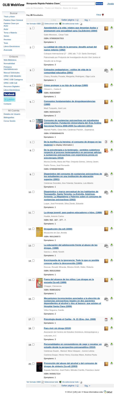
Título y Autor (9, 17)
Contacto (7, 104)
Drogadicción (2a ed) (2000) (58, 229)
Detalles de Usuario (12, 114)
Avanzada (8, 50)
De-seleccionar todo (72, 24)
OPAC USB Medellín (12, 76)
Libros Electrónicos (12, 46)
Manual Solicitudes (12, 73)
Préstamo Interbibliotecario (11, 68)
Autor (6, 29)
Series (6, 36)
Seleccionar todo (53, 24)
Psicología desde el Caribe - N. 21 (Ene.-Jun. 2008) (70, 319)
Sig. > (87, 20)
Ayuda (110, 3)
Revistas (7, 40)
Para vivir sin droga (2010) (57, 328)
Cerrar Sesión (9, 121)
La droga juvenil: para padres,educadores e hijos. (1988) (73, 212)
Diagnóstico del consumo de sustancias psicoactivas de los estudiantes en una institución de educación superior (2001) (73, 177)
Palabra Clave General (13, 20)
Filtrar (100, 15)
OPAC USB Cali (10, 83)
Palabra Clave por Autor (11, 24)
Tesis (6, 43)
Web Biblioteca (10, 60)
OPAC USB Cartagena (13, 80)
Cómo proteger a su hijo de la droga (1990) (66, 85)
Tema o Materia (10, 33)
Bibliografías (9, 117)
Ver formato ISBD (35, 24)
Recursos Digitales (11, 86)
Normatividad (9, 63)
